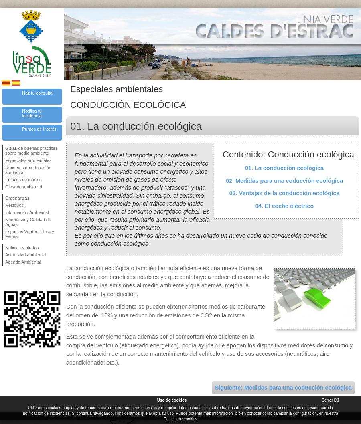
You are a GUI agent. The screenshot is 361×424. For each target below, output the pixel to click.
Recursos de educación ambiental (28, 170)
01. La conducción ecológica (284, 168)
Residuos (14, 205)
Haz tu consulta (37, 93)
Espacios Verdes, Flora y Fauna (29, 234)
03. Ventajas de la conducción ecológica (284, 193)
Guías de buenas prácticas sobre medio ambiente (31, 150)
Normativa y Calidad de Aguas (28, 222)
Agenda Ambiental (23, 262)
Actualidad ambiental (25, 254)
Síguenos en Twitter (20, 278)
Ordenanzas (17, 198)
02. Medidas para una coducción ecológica (284, 181)
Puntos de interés (39, 129)
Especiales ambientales (28, 160)
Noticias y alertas (22, 247)
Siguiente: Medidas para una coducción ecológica (283, 387)
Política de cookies (180, 419)
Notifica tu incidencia (32, 113)
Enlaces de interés (23, 179)
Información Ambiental (27, 212)
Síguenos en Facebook (7, 278)
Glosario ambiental (23, 186)
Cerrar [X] (330, 400)
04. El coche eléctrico (284, 206)
